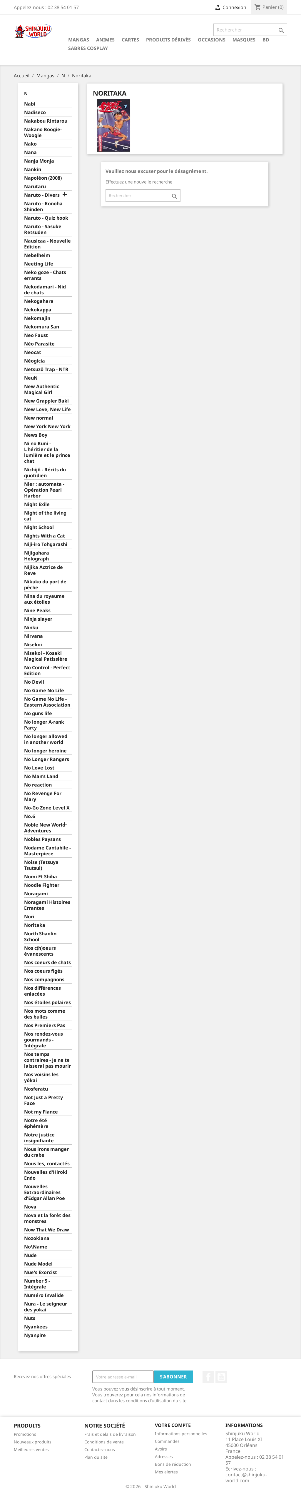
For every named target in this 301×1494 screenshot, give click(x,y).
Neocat (32, 352)
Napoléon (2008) (43, 178)
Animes (105, 39)
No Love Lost (39, 768)
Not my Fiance (41, 1112)
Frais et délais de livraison (110, 1434)
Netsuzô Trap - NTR (46, 369)
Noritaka (34, 925)
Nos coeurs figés (43, 971)
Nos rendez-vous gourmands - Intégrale (43, 1040)
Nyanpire (35, 1335)
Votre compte (173, 1425)
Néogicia (34, 361)
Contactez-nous (99, 1449)
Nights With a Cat (44, 536)
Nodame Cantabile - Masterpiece (47, 851)
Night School (39, 527)
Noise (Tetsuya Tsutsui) (41, 865)
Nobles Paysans (42, 839)
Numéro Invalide (44, 1295)
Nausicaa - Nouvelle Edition (47, 244)
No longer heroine (45, 751)
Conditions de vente (104, 1442)
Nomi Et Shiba (40, 877)
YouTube (221, 1377)
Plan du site (96, 1457)
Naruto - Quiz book (46, 218)
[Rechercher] (250, 30)
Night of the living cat (45, 516)
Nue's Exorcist (40, 1272)
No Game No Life (44, 690)
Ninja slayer (38, 619)
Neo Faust (36, 335)
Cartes (130, 39)
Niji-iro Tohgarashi (45, 544)
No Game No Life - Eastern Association (47, 702)
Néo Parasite (39, 344)
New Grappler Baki (46, 401)
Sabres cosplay (88, 48)
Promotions (25, 1434)
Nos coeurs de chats (47, 962)
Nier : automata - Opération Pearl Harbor (44, 490)
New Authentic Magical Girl (41, 389)
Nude (30, 1255)
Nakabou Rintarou (45, 121)
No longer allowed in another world (45, 739)
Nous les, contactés (47, 1164)
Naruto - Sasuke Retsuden (42, 229)
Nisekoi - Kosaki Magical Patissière (45, 656)
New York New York (47, 426)
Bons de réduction (173, 1464)
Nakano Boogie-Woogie (43, 132)
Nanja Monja (39, 161)
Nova (30, 1207)
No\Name (35, 1247)
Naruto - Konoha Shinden (43, 207)
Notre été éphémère (36, 1123)
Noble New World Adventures (44, 828)
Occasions (211, 39)
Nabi (29, 104)
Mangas (78, 39)
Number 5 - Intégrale (37, 1284)
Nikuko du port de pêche (45, 585)
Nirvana (33, 636)
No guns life (38, 713)
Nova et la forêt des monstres (47, 1218)
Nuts (29, 1318)
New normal (38, 418)
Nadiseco (35, 112)
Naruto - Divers (42, 195)
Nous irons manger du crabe (46, 1152)
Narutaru (35, 186)
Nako (30, 144)
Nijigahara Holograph (36, 556)
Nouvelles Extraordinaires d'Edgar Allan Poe (44, 1192)
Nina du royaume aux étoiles (44, 599)
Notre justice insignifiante (39, 1138)
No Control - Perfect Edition (47, 671)
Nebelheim (37, 255)
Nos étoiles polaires (47, 1002)
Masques (244, 39)
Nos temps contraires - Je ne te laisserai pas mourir (47, 1060)
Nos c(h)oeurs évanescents (40, 951)
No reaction (38, 785)
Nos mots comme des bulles (44, 1014)
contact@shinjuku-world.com (246, 1477)
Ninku (31, 628)
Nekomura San (41, 327)
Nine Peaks (37, 610)
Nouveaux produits (32, 1442)
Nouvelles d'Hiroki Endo (45, 1175)
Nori (29, 917)
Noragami (36, 894)
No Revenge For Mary (42, 796)
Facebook (208, 1377)
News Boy (35, 435)
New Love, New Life (47, 409)
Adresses (164, 1456)
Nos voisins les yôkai (41, 1077)
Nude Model (38, 1264)
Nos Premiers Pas (44, 1025)
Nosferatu (36, 1089)
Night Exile (37, 504)
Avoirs (161, 1449)
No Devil (34, 682)
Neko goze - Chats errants (45, 275)
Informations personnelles (181, 1433)
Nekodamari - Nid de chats (45, 290)
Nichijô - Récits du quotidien (45, 473)
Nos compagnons (44, 979)
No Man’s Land (41, 776)
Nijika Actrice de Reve (43, 570)
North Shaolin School (40, 937)
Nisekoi (33, 645)
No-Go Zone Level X (47, 808)
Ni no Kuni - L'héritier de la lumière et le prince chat (47, 452)
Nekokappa (37, 310)
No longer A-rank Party (44, 725)
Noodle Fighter (41, 885)
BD (265, 39)
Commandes (167, 1441)
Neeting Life (38, 264)
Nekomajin (37, 318)
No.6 (29, 816)
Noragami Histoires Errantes (47, 905)
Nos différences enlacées (42, 991)
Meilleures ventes (31, 1449)
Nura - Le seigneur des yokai (45, 1307)
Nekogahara (38, 301)
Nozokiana (36, 1238)
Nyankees (36, 1327)
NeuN (31, 378)
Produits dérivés (168, 39)
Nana (30, 152)
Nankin (32, 169)
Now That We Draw (46, 1230)
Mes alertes (166, 1472)
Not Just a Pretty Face (43, 1100)
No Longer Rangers (46, 759)
